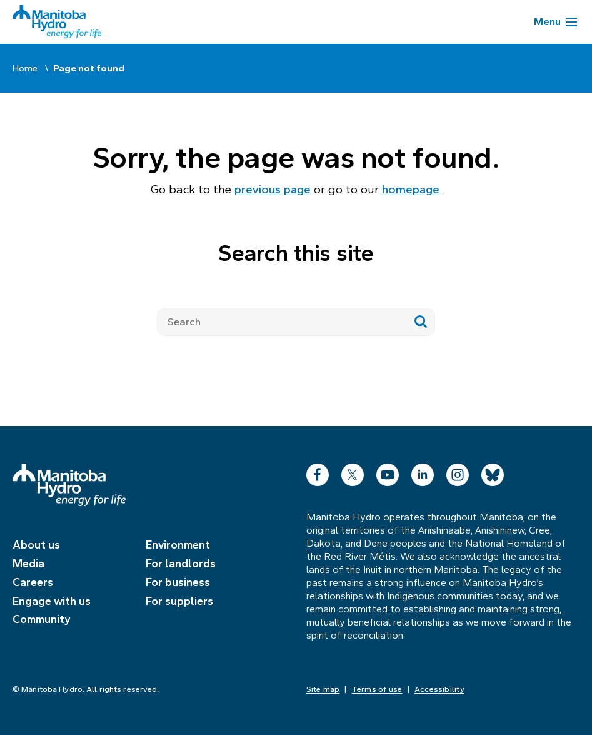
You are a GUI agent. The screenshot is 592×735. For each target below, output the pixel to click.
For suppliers (179, 601)
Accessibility (439, 689)
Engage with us (52, 601)
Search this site (295, 253)
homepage (410, 189)
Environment (178, 545)
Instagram (457, 472)
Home (25, 68)
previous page (272, 189)
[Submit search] (421, 322)
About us (36, 545)
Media (28, 563)
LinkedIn (422, 472)
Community (42, 619)
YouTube (387, 472)
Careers (33, 582)
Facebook (317, 472)
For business (178, 582)
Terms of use (377, 689)
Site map (323, 689)
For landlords (181, 563)
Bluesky (492, 472)
